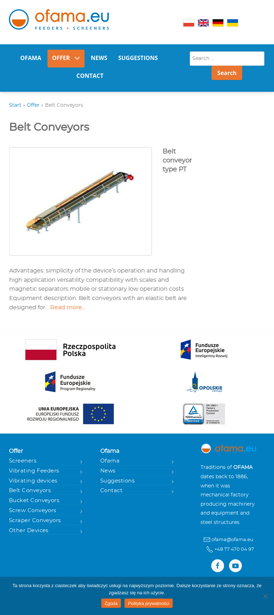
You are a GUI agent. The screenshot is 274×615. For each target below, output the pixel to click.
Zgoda (111, 603)
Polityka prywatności (148, 603)
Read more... (69, 307)
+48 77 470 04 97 (234, 549)
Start (15, 105)
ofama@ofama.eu (232, 539)
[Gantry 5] (59, 19)
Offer (33, 105)
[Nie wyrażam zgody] (265, 596)
